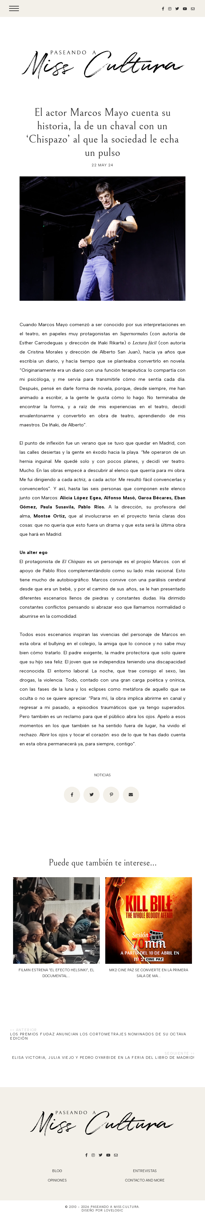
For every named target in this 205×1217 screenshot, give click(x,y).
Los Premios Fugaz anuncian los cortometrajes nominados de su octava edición (98, 1036)
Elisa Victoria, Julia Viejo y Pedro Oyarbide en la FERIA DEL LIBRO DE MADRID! (103, 1058)
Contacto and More (145, 1180)
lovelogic (114, 1210)
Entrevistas (145, 1171)
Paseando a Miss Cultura (115, 1207)
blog (57, 1171)
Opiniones (57, 1180)
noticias (102, 775)
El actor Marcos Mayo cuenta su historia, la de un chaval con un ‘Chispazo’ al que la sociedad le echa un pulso (102, 132)
